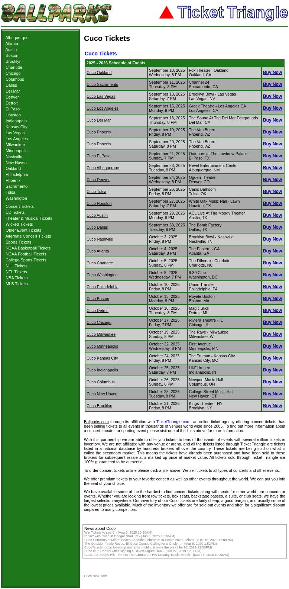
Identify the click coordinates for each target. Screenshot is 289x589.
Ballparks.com (96, 421)
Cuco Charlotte (100, 263)
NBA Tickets (16, 278)
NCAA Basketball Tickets (28, 248)
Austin (11, 49)
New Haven (16, 162)
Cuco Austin (97, 215)
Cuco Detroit (97, 310)
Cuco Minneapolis (102, 346)
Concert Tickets (20, 206)
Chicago (13, 73)
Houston (13, 115)
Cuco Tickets (101, 54)
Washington (16, 198)
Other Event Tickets (23, 230)
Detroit (11, 103)
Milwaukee (15, 144)
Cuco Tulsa (96, 191)
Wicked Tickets (19, 224)
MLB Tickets (17, 283)
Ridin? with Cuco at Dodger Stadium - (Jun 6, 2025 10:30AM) (129, 536)
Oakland (13, 168)
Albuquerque (17, 37)
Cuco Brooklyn (99, 405)
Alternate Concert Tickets (28, 236)
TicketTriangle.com (173, 421)
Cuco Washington (102, 275)
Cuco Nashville (100, 239)
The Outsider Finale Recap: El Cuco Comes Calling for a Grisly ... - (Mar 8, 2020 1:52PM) (150, 543)
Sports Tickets (18, 242)
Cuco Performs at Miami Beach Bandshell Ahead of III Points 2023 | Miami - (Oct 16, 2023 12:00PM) (158, 540)
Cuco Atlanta (98, 251)
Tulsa (11, 192)
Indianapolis (16, 121)
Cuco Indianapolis (102, 370)
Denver (12, 97)
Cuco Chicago (99, 322)
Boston (12, 55)
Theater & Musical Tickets (29, 218)
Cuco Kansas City (102, 358)
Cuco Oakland (99, 72)
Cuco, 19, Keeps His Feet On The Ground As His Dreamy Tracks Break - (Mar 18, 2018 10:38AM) (156, 555)
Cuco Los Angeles (102, 108)
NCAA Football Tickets (26, 254)
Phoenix (13, 180)
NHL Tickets (16, 266)
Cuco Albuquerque (103, 167)
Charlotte (14, 67)
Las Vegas (15, 133)
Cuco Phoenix (99, 132)
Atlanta (12, 43)
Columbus (15, 79)
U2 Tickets (15, 212)
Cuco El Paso (99, 156)
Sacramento (16, 186)
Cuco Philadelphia (102, 286)
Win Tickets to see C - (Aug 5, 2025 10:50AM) (118, 532)
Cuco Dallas (97, 227)
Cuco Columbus (101, 382)
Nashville (14, 156)
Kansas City (16, 127)
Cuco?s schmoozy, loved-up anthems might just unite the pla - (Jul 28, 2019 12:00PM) (148, 547)
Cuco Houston (99, 203)
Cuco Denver (98, 179)
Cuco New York (95, 576)
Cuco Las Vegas (101, 96)
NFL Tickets (16, 272)
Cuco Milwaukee (101, 334)
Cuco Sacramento (102, 84)
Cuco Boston (98, 298)
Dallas (11, 85)
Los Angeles (17, 138)
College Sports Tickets (26, 260)
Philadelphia (17, 174)
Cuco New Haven (102, 394)
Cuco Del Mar (99, 120)
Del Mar (13, 91)
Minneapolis (16, 150)
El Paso (13, 109)
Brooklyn (14, 61)
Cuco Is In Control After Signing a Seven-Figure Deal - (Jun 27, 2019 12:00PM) (142, 551)
